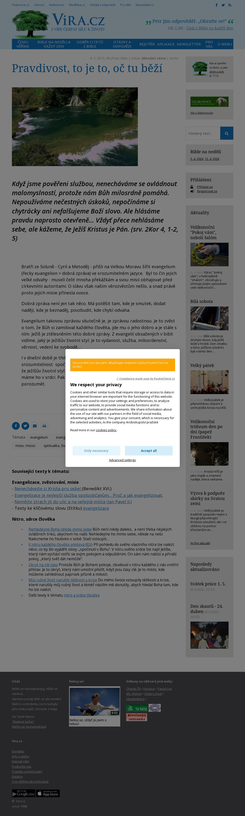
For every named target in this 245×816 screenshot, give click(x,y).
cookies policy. (106, 430)
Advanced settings (122, 460)
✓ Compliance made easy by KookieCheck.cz (145, 378)
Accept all (149, 451)
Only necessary (96, 451)
